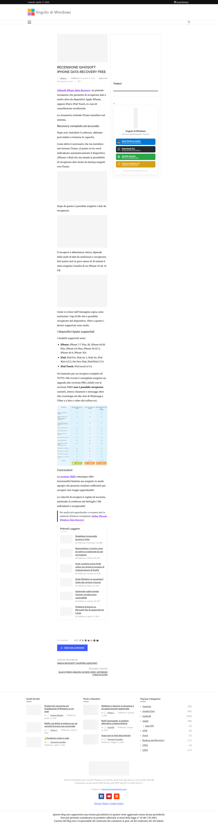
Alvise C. (36, 89)
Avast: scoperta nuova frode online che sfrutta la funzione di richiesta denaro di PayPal (65, 598)
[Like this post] (51, 641)
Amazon (167, 698)
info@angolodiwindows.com (114, 781)
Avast (167, 727)
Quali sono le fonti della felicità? (116, 727)
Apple (167, 713)
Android (167, 708)
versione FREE (41, 538)
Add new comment (46, 649)
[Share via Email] (71, 641)
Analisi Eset (167, 703)
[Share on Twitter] (57, 641)
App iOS (168, 717)
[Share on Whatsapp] (65, 641)
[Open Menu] (29, 22)
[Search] (189, 22)
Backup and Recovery (167, 732)
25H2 (167, 742)
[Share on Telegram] (68, 641)
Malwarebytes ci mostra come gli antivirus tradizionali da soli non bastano (116, 583)
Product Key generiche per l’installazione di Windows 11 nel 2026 (59, 701)
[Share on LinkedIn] (59, 641)
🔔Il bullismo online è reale (56, 730)
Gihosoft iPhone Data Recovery (47, 98)
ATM (167, 722)
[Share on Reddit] (63, 641)
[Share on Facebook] (54, 641)
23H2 (167, 737)
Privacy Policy (101, 795)
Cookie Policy (117, 795)
